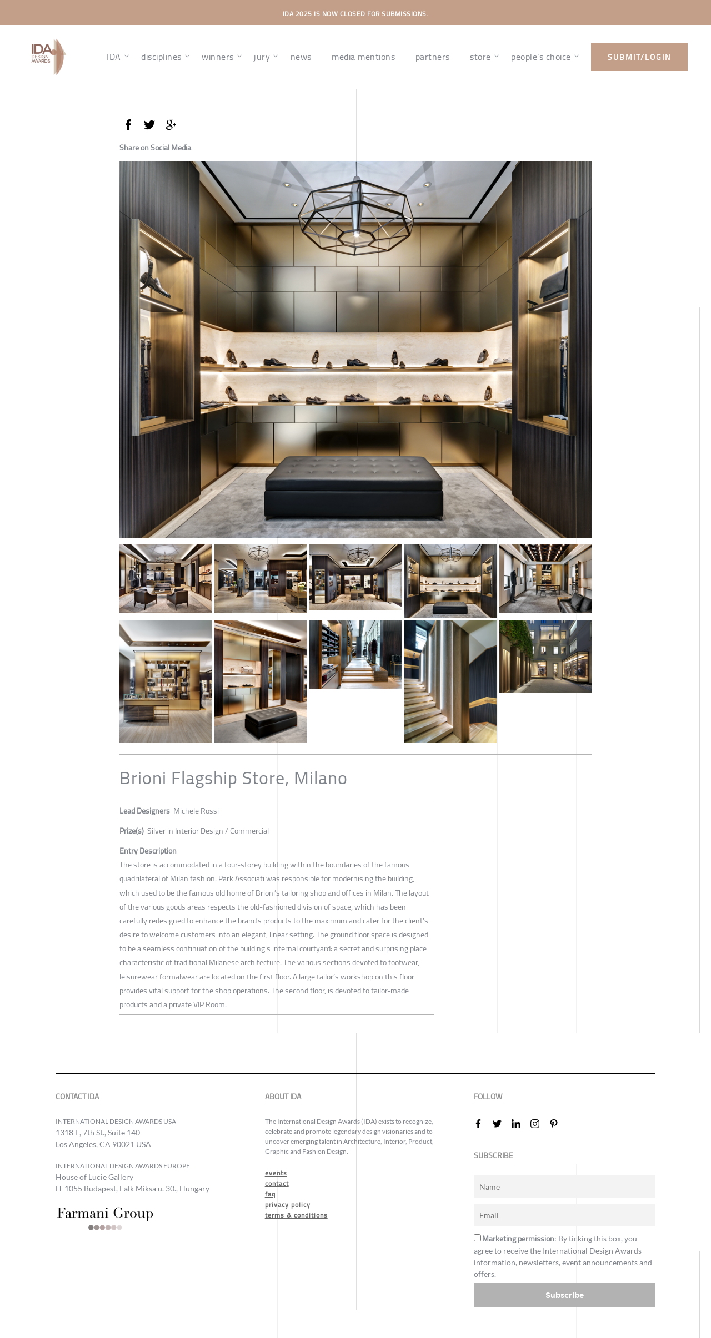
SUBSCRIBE (493, 1156)
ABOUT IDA (283, 1097)
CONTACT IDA (77, 1097)
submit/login (639, 57)
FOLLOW (488, 1097)
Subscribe (564, 1295)
